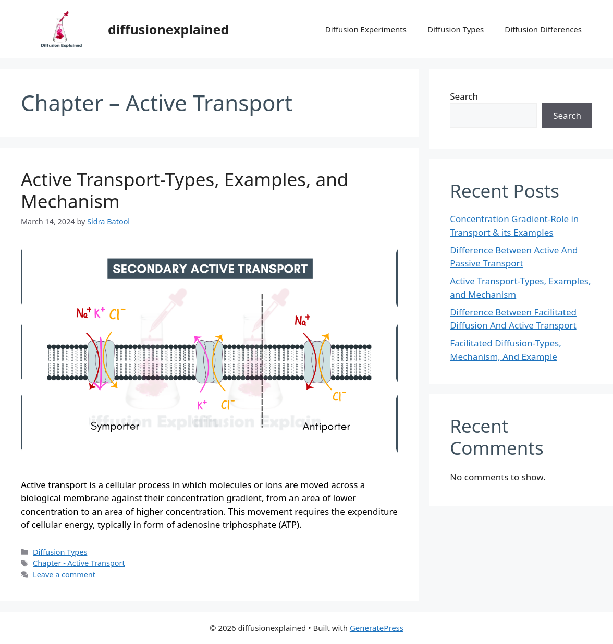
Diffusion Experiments (366, 29)
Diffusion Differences (543, 29)
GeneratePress (376, 628)
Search (464, 96)
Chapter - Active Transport (79, 563)
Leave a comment (64, 574)
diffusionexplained (168, 29)
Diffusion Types (455, 29)
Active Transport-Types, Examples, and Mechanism (184, 190)
